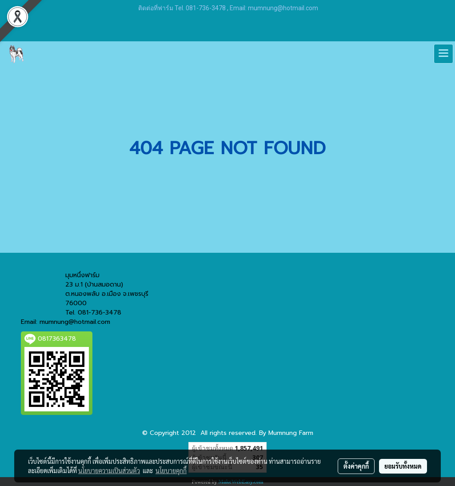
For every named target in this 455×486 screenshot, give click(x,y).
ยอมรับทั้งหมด (403, 466)
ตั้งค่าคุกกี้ (356, 466)
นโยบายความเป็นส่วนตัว (109, 470)
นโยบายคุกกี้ (171, 470)
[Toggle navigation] (443, 54)
